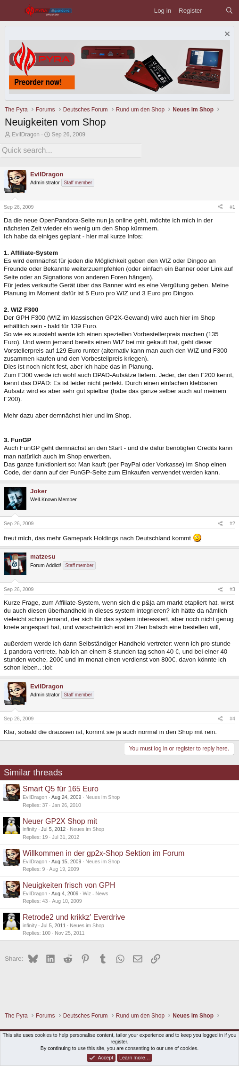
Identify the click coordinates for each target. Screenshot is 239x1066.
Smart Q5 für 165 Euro (61, 789)
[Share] (220, 207)
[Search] (229, 10)
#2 (232, 523)
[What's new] (214, 10)
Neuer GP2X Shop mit (60, 821)
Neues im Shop (102, 797)
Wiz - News (95, 893)
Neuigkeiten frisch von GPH (69, 885)
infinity (30, 829)
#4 (232, 718)
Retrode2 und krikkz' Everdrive (74, 917)
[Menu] (12, 10)
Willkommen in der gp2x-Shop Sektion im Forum (103, 853)
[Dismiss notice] (226, 35)
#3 (232, 589)
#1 (232, 207)
